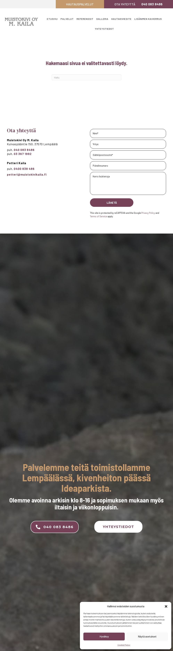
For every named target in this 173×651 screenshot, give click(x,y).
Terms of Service (98, 216)
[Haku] (86, 77)
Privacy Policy (148, 212)
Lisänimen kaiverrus (148, 18)
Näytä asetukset (147, 636)
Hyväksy (104, 636)
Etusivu (52, 18)
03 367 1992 (23, 153)
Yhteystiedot (104, 28)
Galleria (102, 18)
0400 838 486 (24, 168)
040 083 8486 (152, 4)
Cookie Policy (124, 645)
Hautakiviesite (121, 18)
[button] (166, 606)
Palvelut (67, 18)
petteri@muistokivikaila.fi (27, 174)
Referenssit (85, 18)
